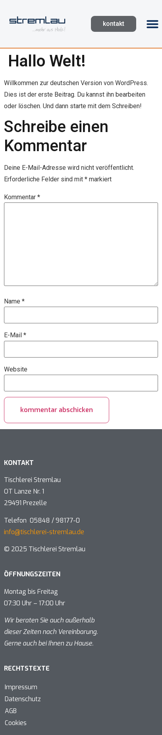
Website (15, 369)
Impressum (21, 687)
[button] (152, 23)
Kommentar (22, 197)
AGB (11, 711)
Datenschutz (23, 699)
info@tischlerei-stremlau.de (44, 532)
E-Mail (15, 335)
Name (14, 301)
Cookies (16, 723)
